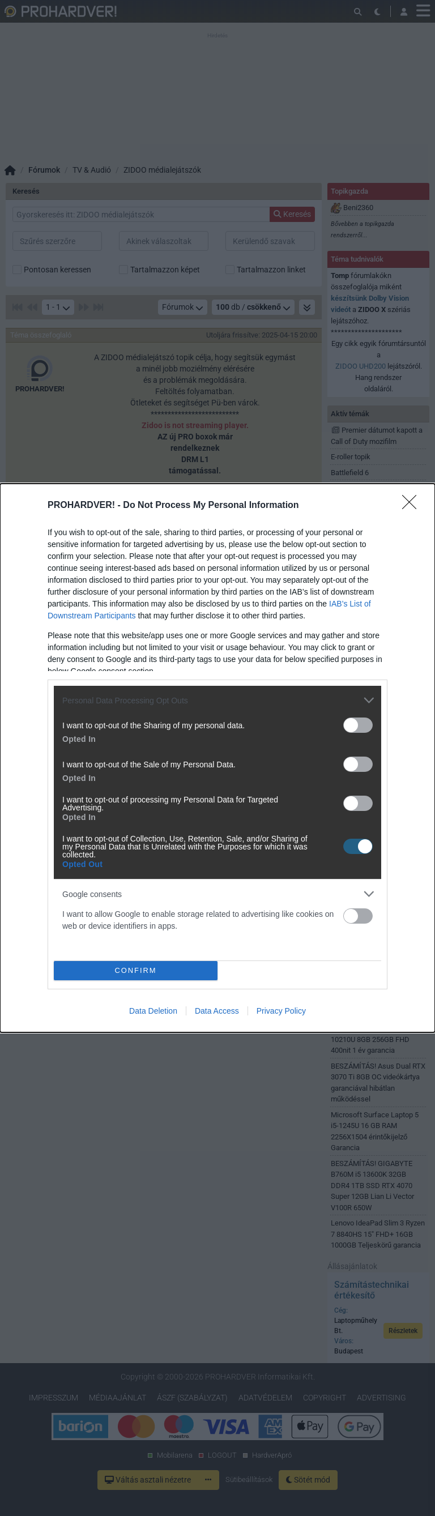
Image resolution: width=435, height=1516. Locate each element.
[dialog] (217, 758)
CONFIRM (135, 971)
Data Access (217, 1010)
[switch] (358, 725)
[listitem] (217, 700)
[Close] (413, 505)
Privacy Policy (281, 1010)
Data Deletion (153, 1010)
